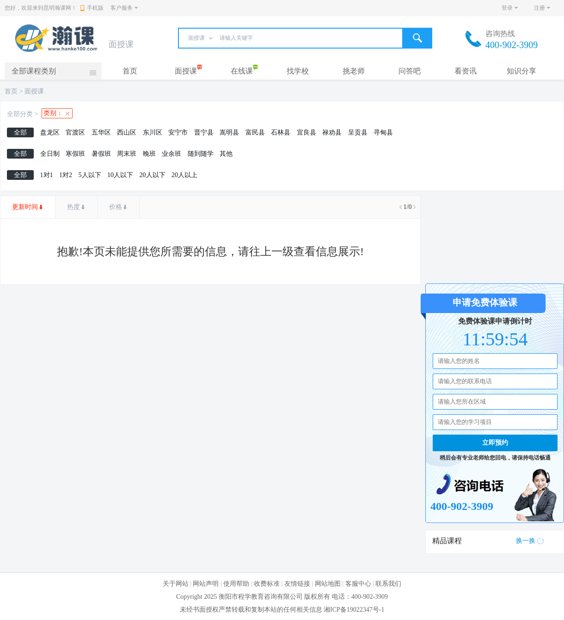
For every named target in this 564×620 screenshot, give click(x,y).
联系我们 (388, 583)
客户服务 (121, 8)
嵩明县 (229, 132)
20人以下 (153, 175)
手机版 (92, 8)
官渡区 (75, 132)
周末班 (126, 153)
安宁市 (178, 132)
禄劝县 (332, 132)
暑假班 (101, 153)
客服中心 (358, 583)
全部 (20, 132)
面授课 (186, 71)
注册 (539, 8)
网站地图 (328, 583)
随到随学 (201, 153)
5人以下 (90, 175)
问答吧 (409, 71)
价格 (115, 206)
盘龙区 (50, 132)
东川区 (152, 132)
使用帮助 (236, 583)
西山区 (126, 132)
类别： (53, 113)
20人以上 (184, 175)
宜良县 (306, 132)
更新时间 (25, 206)
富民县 (255, 132)
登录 (507, 8)
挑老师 (354, 71)
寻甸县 (383, 132)
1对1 (46, 175)
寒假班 (75, 153)
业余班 (171, 153)
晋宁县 (204, 132)
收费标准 (267, 583)
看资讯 (465, 71)
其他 (226, 153)
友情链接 (297, 583)
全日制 (50, 153)
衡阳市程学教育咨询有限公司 (261, 596)
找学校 (298, 71)
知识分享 (521, 71)
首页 (130, 71)
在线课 (242, 71)
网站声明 (206, 583)
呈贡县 (358, 132)
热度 (73, 206)
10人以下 (120, 175)
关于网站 (176, 583)
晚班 (149, 153)
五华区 (101, 132)
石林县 (280, 132)
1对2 (65, 175)
